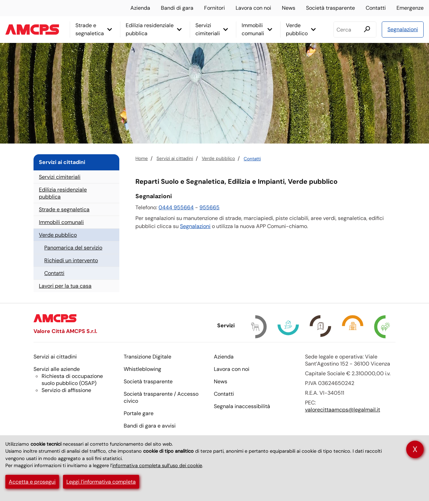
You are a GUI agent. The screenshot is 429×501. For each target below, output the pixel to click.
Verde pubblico (297, 29)
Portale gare (139, 413)
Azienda (140, 7)
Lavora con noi (253, 7)
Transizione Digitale (147, 356)
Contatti (376, 7)
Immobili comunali (253, 29)
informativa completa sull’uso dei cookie (157, 465)
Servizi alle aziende (57, 369)
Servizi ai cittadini (175, 158)
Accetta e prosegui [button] (32, 481)
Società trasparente (330, 7)
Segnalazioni (402, 29)
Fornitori (214, 7)
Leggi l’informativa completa (101, 481)
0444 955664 (176, 207)
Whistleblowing (142, 369)
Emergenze (410, 7)
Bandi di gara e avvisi (150, 425)
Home (141, 158)
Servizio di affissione (66, 390)
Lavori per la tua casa (65, 285)
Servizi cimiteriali (207, 29)
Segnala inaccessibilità (242, 406)
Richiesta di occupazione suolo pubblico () (72, 380)
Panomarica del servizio (73, 247)
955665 (209, 207)
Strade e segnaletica (89, 29)
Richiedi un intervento (71, 260)
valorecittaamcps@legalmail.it (342, 409)
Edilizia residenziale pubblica (150, 29)
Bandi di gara (177, 7)
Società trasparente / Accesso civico (161, 397)
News (288, 7)
